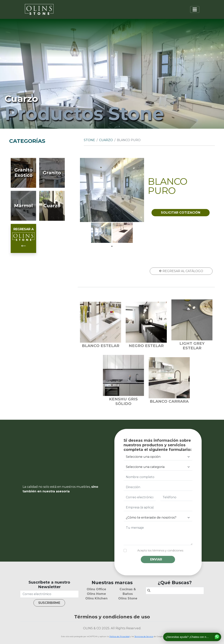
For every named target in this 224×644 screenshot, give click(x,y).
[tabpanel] (101, 232)
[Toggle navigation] (194, 9)
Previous (87, 190)
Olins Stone (127, 598)
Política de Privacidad (119, 636)
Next (137, 190)
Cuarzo (106, 140)
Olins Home (96, 594)
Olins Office (96, 589)
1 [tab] (112, 246)
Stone (89, 140)
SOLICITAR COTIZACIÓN (180, 212)
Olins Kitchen (96, 598)
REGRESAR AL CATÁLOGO (181, 271)
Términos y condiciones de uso (112, 617)
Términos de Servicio (143, 636)
